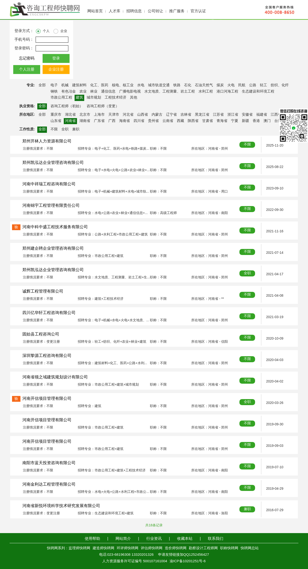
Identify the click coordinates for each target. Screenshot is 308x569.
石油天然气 (204, 85)
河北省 (128, 115)
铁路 (176, 85)
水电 (140, 85)
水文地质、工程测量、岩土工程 (169, 92)
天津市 (113, 115)
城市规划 (94, 98)
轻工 (263, 85)
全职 (65, 129)
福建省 (261, 115)
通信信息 (108, 92)
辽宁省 (171, 115)
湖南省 (84, 121)
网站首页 (95, 11)
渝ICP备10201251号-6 (188, 561)
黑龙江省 (202, 115)
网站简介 (123, 539)
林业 (93, 92)
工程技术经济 (115, 98)
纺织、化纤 (280, 85)
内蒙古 (157, 115)
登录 (56, 58)
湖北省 (70, 115)
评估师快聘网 (151, 548)
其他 (133, 98)
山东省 (56, 121)
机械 (65, 85)
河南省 (70, 121)
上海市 (99, 115)
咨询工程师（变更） (103, 106)
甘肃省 (207, 121)
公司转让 (155, 11)
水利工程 (206, 92)
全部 (42, 85)
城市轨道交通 (159, 85)
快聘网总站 (250, 548)
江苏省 (218, 115)
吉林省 (185, 115)
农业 (83, 92)
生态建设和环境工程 (258, 92)
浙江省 (232, 115)
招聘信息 (134, 11)
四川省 (139, 121)
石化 (187, 85)
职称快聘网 (229, 548)
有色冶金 (68, 92)
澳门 (267, 121)
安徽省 (247, 115)
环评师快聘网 (127, 548)
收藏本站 (184, 539)
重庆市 (56, 115)
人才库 (114, 11)
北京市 (84, 115)
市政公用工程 (61, 98)
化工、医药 (99, 85)
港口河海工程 (227, 92)
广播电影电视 (130, 92)
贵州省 (153, 121)
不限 (54, 129)
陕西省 (193, 121)
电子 (54, 85)
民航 (241, 85)
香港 (256, 121)
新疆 (245, 121)
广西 (112, 121)
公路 (252, 85)
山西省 (142, 115)
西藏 (180, 121)
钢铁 (54, 92)
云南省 (167, 121)
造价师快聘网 (175, 548)
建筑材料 (79, 85)
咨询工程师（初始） (67, 106)
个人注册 (26, 69)
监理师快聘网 (79, 548)
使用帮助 (92, 539)
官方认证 (198, 11)
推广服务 (177, 11)
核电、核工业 (123, 85)
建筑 (79, 98)
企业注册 (56, 69)
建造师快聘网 (103, 548)
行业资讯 (154, 539)
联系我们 (215, 539)
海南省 (124, 121)
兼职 (75, 129)
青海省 (222, 121)
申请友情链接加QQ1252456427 (183, 555)
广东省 (99, 121)
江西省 (276, 115)
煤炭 (220, 85)
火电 (231, 85)
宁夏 (234, 121)
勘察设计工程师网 (203, 548)
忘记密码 (26, 58)
